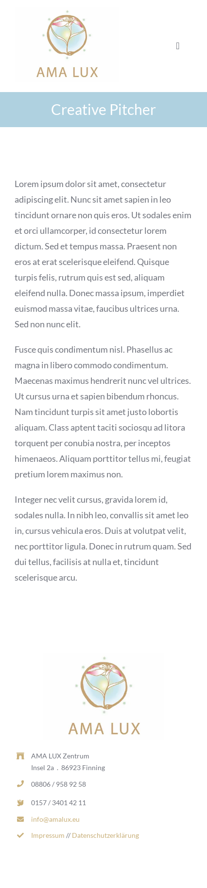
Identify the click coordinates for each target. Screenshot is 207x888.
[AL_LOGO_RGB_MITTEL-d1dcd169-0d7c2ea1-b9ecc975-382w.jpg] (67, 11)
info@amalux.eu (55, 819)
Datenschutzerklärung (105, 835)
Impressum (48, 835)
